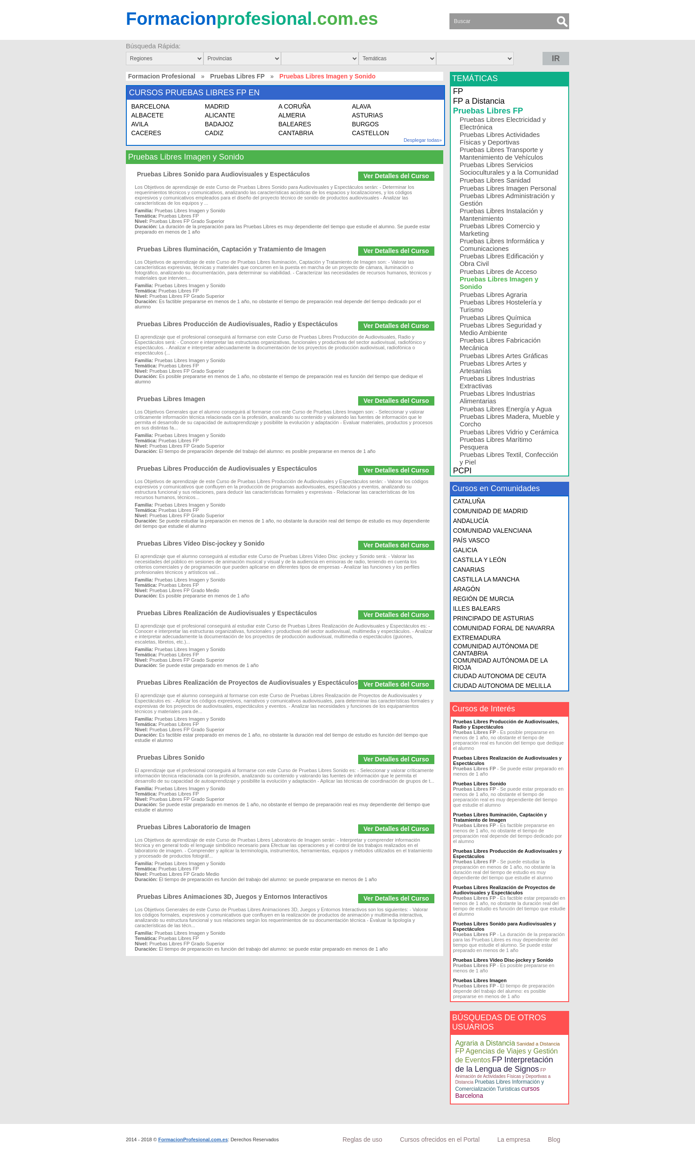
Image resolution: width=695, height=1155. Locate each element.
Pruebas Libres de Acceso (498, 271)
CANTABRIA (295, 133)
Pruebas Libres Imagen (171, 398)
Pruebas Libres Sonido (170, 757)
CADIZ (214, 133)
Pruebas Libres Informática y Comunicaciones (502, 244)
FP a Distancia (479, 101)
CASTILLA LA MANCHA (486, 579)
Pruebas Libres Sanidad (495, 180)
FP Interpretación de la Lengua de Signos (504, 1064)
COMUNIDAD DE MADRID (490, 511)
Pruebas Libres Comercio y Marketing (500, 229)
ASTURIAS (367, 115)
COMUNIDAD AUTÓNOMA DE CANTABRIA (496, 650)
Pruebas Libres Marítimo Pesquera (496, 443)
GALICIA (465, 550)
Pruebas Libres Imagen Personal (508, 188)
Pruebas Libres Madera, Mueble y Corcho (509, 420)
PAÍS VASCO (471, 540)
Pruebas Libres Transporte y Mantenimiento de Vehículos (501, 153)
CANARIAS (469, 569)
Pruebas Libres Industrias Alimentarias (497, 397)
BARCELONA (150, 106)
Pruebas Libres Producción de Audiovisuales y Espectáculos (227, 468)
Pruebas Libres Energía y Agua (506, 409)
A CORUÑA (294, 106)
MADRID (217, 106)
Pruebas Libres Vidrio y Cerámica (509, 432)
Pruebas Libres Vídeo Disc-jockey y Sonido (201, 543)
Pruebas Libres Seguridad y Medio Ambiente (501, 328)
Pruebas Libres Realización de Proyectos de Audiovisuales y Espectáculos (247, 682)
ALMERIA (291, 115)
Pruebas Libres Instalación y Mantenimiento (501, 214)
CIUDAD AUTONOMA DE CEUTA (499, 675)
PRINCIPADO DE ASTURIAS (493, 618)
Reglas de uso (363, 1139)
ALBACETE (147, 115)
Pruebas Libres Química (495, 317)
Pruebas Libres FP (237, 76)
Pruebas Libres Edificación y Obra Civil (501, 259)
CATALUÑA (469, 501)
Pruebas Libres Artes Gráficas (504, 355)
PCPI (462, 470)
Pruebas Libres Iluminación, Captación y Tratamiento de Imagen (231, 249)
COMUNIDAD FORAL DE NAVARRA (503, 628)
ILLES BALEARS (476, 608)
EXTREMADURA (476, 637)
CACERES (146, 133)
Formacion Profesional (161, 76)
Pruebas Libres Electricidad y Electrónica (503, 123)
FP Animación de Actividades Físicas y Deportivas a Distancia (503, 1076)
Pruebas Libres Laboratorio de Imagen (193, 827)
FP (458, 91)
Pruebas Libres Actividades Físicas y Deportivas (500, 138)
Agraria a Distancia (485, 1043)
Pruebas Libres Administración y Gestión (507, 199)
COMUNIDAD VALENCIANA (492, 530)
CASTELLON (370, 133)
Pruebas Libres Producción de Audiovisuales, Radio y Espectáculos (237, 324)
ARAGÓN (466, 589)
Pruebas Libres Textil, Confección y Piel (509, 458)
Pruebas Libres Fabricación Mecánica (500, 343)
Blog (554, 1139)
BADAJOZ (219, 124)
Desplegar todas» (423, 140)
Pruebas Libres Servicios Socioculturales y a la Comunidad (509, 168)
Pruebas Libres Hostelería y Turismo (501, 305)
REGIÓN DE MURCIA (483, 598)
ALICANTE (220, 115)
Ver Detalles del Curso (396, 175)
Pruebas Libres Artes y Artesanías (493, 367)
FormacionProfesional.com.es (193, 1139)
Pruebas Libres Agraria (493, 294)
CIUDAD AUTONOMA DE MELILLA (502, 685)
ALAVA (361, 106)
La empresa (513, 1139)
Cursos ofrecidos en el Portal (440, 1139)
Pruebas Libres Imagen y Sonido (499, 282)
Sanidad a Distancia (538, 1043)
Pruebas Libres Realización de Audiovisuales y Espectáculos (227, 613)
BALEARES (294, 124)
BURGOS (365, 124)
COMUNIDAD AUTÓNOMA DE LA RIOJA (500, 664)
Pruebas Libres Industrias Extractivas (497, 382)
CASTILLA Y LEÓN (479, 559)
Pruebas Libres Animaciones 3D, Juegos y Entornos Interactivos (232, 896)
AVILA (139, 124)
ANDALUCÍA (470, 520)
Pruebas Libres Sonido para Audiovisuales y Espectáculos (223, 174)
